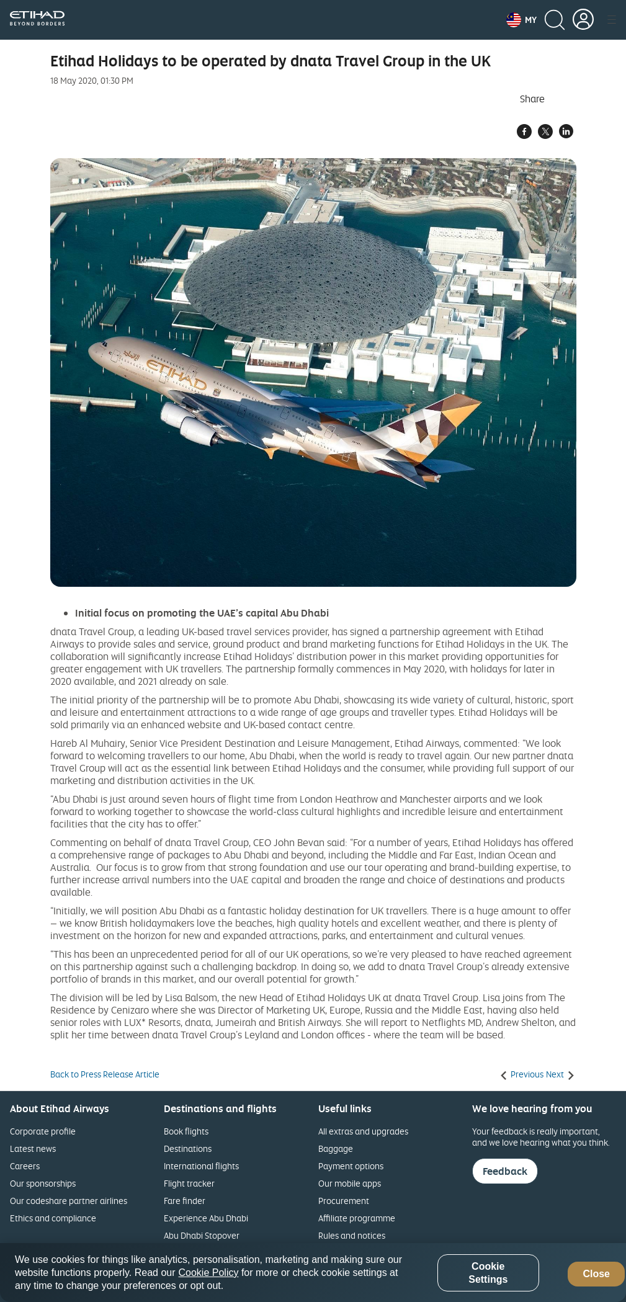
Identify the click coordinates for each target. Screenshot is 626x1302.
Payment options (350, 1166)
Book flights (186, 1131)
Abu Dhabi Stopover (201, 1235)
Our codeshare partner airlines (68, 1200)
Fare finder (184, 1200)
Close (596, 1274)
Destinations (188, 1148)
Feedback (505, 1171)
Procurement (343, 1200)
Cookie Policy (209, 1272)
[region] (313, 1272)
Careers (25, 1166)
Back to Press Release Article (104, 1074)
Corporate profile (43, 1131)
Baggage (335, 1148)
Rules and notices (351, 1235)
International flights (201, 1166)
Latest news (33, 1148)
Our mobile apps (349, 1183)
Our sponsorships (43, 1183)
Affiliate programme (356, 1218)
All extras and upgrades (363, 1131)
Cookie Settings (488, 1273)
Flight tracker (189, 1183)
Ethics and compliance (53, 1218)
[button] (521, 19)
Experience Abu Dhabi (206, 1218)
